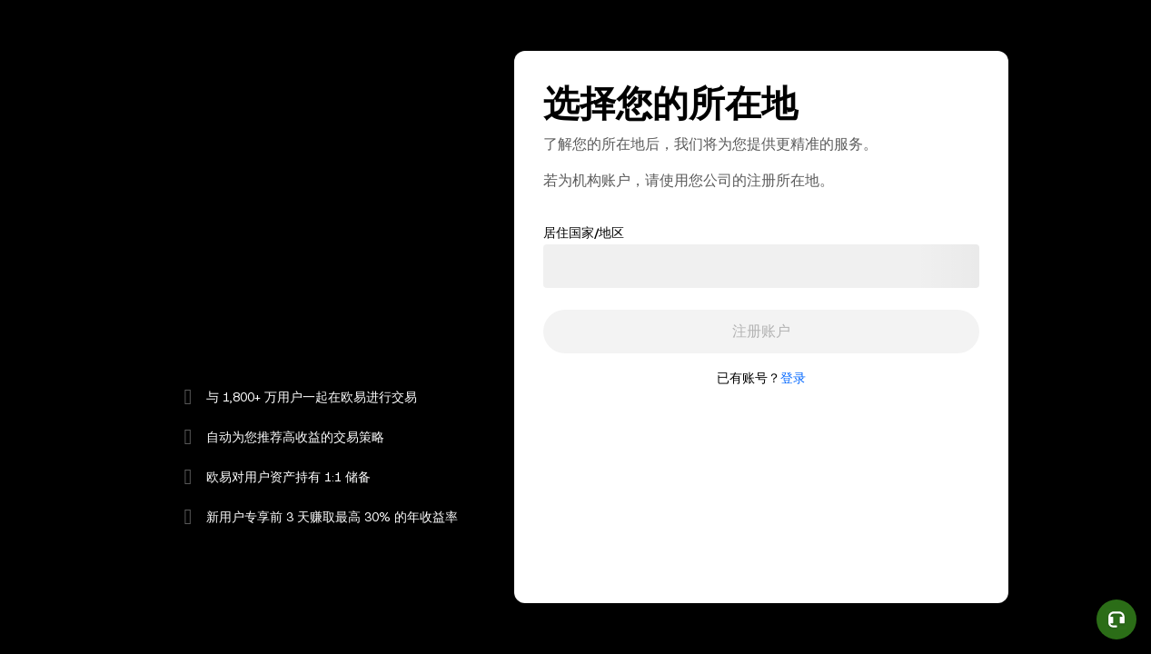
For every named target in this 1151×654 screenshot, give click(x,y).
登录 (793, 378)
